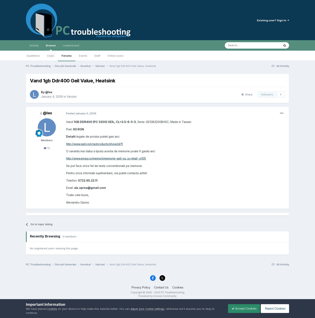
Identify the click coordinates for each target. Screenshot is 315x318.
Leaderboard (71, 45)
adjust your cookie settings (147, 308)
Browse (51, 47)
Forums (66, 55)
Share (247, 94)
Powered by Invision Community (157, 296)
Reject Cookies (274, 308)
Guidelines (33, 55)
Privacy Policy (141, 287)
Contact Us (161, 287)
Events (83, 55)
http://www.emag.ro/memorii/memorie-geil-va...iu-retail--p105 (106, 158)
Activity (34, 45)
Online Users (115, 55)
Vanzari (72, 96)
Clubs (50, 55)
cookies (52, 308)
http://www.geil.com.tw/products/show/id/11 (94, 144)
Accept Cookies (242, 308)
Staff (97, 55)
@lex (48, 92)
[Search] (242, 45)
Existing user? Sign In (273, 20)
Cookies (177, 287)
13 (47, 148)
